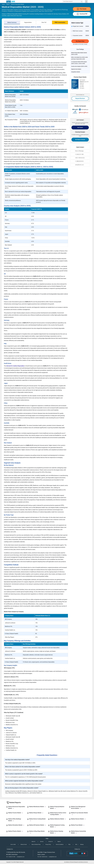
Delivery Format (24, 844)
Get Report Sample (80, 139)
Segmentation (28, 22)
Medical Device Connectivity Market (78, 832)
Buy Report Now (80, 41)
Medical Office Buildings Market (14, 819)
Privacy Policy (48, 844)
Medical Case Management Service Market (78, 807)
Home (3, 4)
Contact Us (50, 841)
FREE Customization (60, 22)
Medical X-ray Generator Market (79, 813)
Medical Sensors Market (78, 819)
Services (41, 841)
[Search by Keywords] (72, 1)
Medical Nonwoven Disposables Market (16, 807)
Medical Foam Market (77, 825)
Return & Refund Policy (36, 844)
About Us (33, 841)
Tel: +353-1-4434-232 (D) (42, 856)
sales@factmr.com (20, 856)
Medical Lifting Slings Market (37, 832)
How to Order (13, 844)
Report (7, 4)
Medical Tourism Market (15, 812)
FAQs (69, 844)
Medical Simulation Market (16, 825)
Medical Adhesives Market (58, 819)
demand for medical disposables (15, 366)
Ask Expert (80, 127)
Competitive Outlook (75, 71)
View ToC (43, 22)
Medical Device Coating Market (37, 819)
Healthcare (82, 83)
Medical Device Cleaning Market (56, 832)
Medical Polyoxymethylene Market (57, 807)
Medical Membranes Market (37, 806)
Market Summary (12, 22)
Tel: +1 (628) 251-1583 (10, 856)
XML (76, 844)
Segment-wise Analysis (76, 69)
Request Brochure (80, 98)
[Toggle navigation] (86, 1)
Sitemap (81, 844)
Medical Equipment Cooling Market (57, 825)
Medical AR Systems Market (37, 825)
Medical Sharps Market (36, 812)
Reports (59, 841)
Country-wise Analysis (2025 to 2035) (79, 66)
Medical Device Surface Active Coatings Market (58, 813)
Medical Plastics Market (15, 831)
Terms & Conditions (59, 844)
